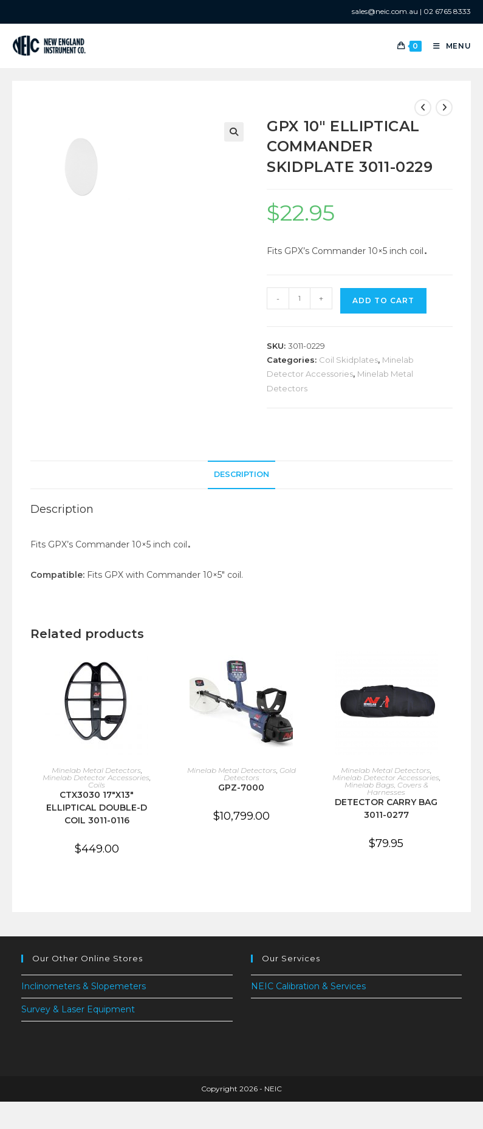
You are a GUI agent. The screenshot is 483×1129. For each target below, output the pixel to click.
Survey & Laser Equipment (78, 1009)
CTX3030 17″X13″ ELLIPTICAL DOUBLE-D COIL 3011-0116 (96, 807)
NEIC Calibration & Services (308, 986)
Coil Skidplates (348, 360)
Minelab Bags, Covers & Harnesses (386, 788)
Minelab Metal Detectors (96, 770)
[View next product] (444, 107)
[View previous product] (422, 107)
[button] (234, 132)
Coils (96, 784)
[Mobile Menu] (447, 45)
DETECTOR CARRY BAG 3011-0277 (386, 808)
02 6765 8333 (447, 11)
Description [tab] (241, 474)
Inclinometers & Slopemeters (83, 986)
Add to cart (383, 300)
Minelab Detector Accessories (96, 777)
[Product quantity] (299, 298)
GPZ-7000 (241, 787)
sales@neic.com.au (385, 11)
